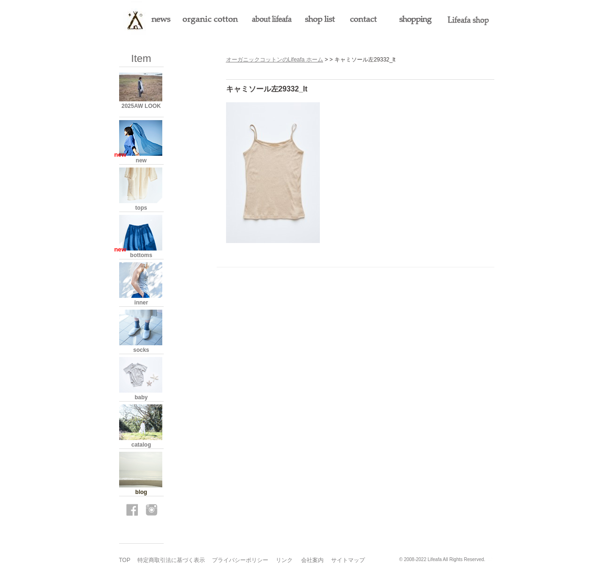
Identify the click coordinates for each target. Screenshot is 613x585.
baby (141, 397)
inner (141, 302)
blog (141, 492)
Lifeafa (435, 559)
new (141, 160)
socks (141, 350)
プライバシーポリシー (240, 560)
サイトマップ (348, 560)
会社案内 (312, 560)
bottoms (141, 255)
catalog (141, 444)
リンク (284, 560)
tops (141, 208)
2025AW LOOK (141, 106)
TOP (124, 560)
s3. (491, 559)
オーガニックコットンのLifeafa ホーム (274, 59)
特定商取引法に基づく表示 (171, 560)
